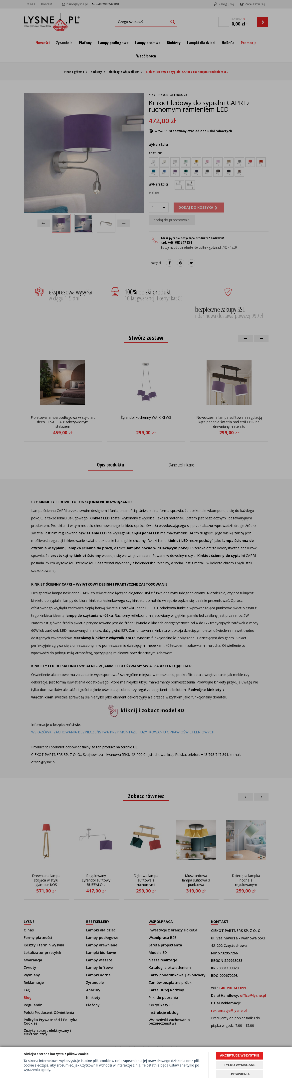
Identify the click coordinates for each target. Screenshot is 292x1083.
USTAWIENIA (240, 1074)
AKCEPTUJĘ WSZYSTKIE (239, 1055)
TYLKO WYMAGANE (239, 1065)
